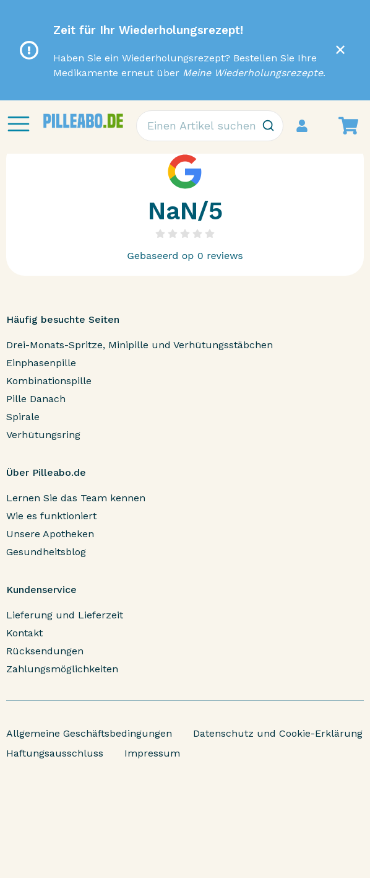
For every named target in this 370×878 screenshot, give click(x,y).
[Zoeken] (267, 125)
